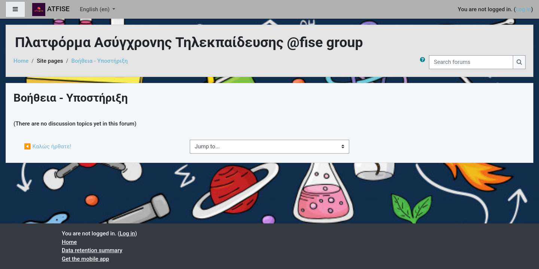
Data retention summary (92, 250)
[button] (424, 62)
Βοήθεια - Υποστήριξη (99, 61)
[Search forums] (471, 62)
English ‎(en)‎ (95, 9)
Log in (523, 9)
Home (20, 61)
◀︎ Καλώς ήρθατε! (47, 146)
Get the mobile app (85, 259)
